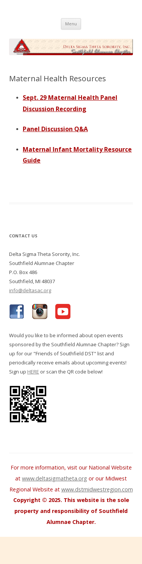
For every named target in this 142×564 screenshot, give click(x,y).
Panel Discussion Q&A (55, 129)
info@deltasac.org (30, 290)
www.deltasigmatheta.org (54, 478)
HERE (33, 371)
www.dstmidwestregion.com (97, 489)
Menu (71, 23)
